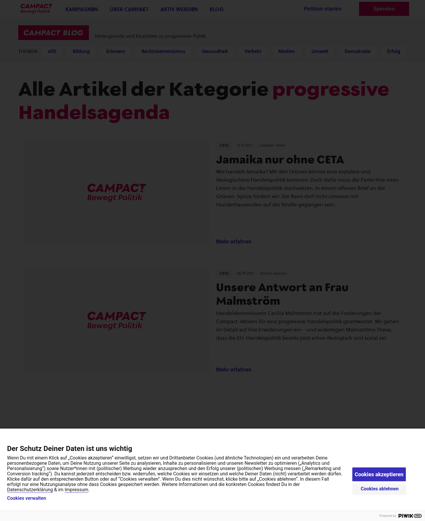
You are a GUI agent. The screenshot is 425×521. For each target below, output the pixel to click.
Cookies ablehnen (380, 489)
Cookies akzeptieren (379, 474)
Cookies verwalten (26, 498)
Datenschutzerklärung (30, 489)
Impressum (77, 489)
